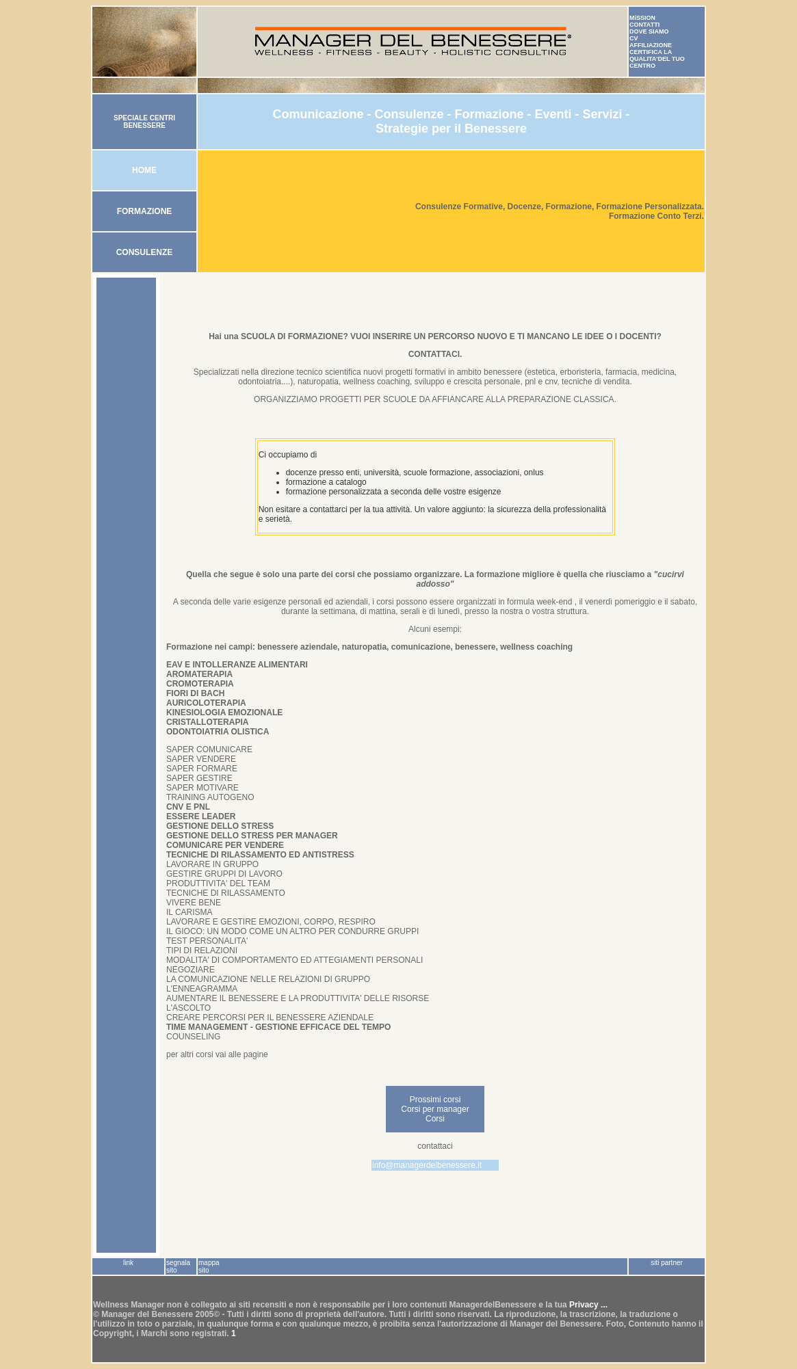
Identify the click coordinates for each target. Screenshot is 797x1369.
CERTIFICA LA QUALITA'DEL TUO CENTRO (657, 59)
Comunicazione (317, 114)
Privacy (585, 1305)
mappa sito (209, 1266)
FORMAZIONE (144, 211)
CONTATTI (644, 24)
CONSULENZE (144, 252)
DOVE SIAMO (649, 31)
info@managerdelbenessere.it (427, 1165)
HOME (144, 170)
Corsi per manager (435, 1109)
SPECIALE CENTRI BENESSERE (144, 121)
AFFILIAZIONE (650, 45)
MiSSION (642, 17)
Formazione (488, 114)
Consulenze (408, 114)
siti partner (667, 1262)
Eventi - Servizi (579, 114)
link (128, 1262)
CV (633, 38)
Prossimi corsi (435, 1099)
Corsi (435, 1119)
